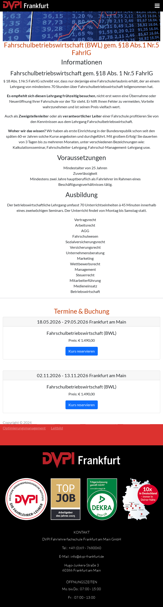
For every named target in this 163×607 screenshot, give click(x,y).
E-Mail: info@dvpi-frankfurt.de (81, 556)
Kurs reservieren (81, 351)
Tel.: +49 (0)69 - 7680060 (81, 548)
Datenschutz (70, 415)
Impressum (46, 415)
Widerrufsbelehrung (102, 415)
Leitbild (57, 420)
